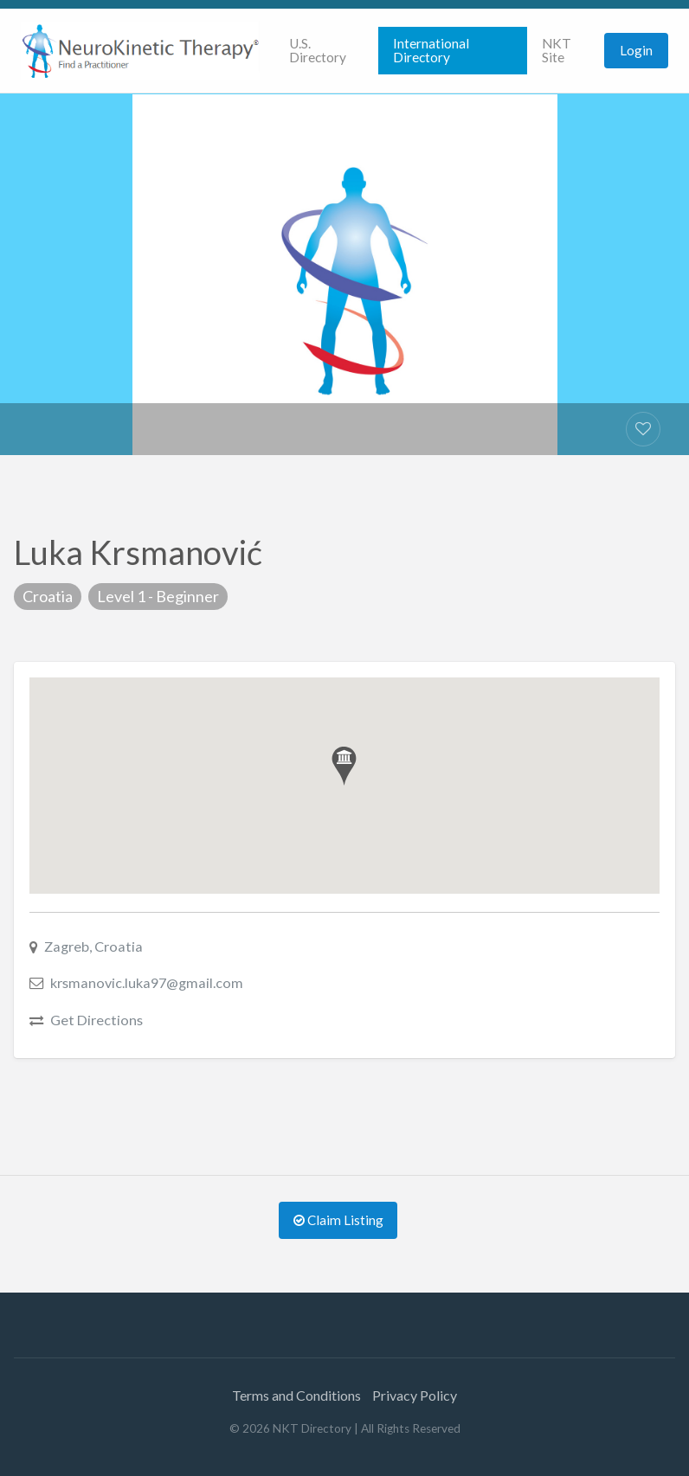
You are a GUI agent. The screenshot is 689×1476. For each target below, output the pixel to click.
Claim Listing (338, 1220)
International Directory (431, 50)
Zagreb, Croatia (93, 946)
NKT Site (556, 50)
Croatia (48, 596)
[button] (344, 766)
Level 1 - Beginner (158, 596)
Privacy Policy (414, 1395)
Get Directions (96, 1019)
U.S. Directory (317, 50)
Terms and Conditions (296, 1395)
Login (636, 50)
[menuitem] (326, 50)
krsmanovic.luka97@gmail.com (146, 982)
